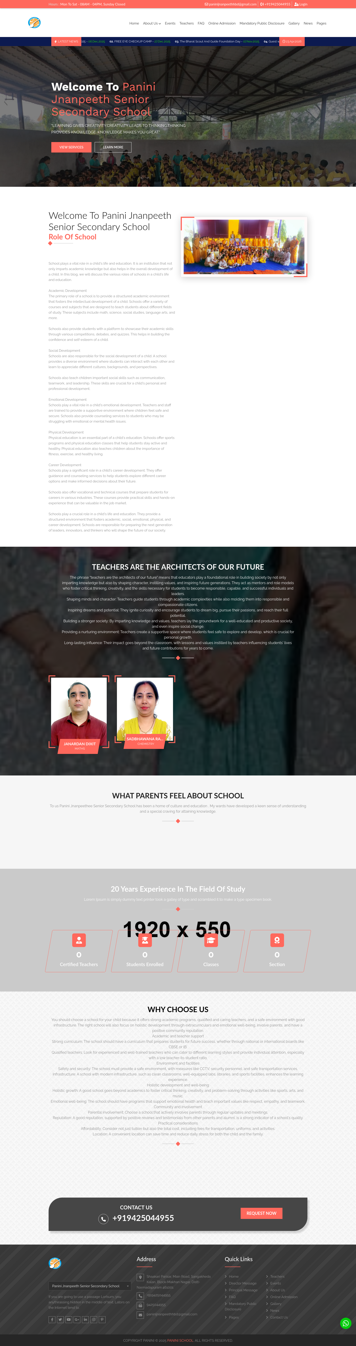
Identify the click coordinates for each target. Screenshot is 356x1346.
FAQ (201, 23)
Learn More (113, 147)
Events (170, 23)
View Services (71, 147)
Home (134, 23)
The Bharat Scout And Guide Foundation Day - (222, 41)
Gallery (294, 23)
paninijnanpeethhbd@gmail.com (231, 4)
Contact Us (277, 1317)
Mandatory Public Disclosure (262, 23)
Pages (321, 23)
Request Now (261, 1213)
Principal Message (241, 1290)
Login (300, 4)
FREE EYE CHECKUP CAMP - (145, 41)
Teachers (187, 23)
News (308, 23)
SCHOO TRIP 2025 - (86, 41)
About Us (152, 23)
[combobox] (90, 1285)
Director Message (241, 1283)
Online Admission (222, 23)
